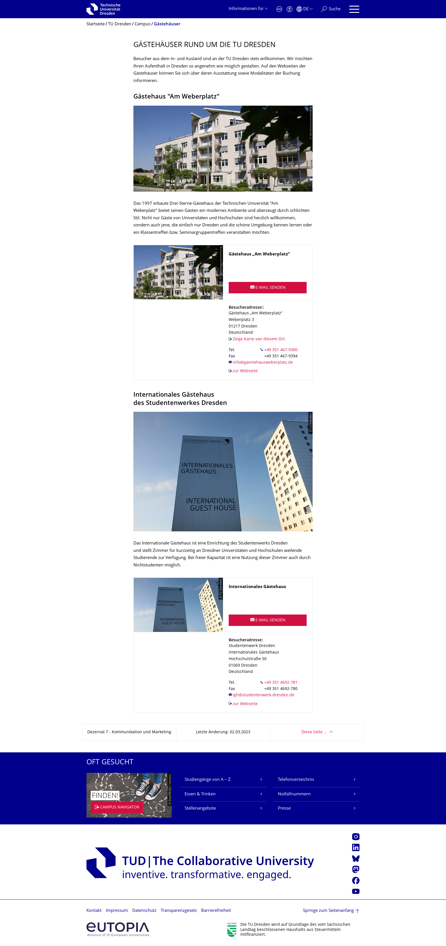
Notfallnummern (294, 794)
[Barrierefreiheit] (289, 9)
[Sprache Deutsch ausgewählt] (304, 9)
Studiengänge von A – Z (208, 780)
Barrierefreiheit (216, 911)
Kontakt (94, 911)
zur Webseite (245, 371)
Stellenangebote (200, 808)
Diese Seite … (314, 732)
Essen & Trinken (200, 794)
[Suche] (330, 9)
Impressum (117, 911)
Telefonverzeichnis (296, 780)
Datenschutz (144, 911)
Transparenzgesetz (179, 911)
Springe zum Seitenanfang (328, 911)
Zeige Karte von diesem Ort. (259, 339)
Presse (284, 808)
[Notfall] (279, 9)
